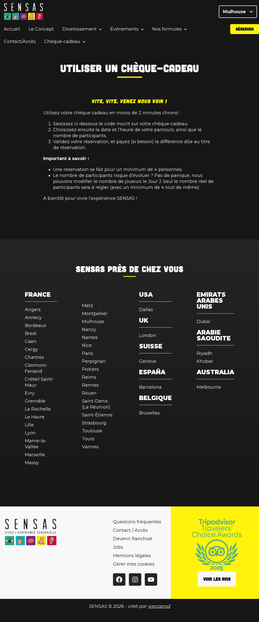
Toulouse (92, 431)
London (147, 335)
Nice (87, 345)
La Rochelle (38, 409)
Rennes (90, 385)
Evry (30, 393)
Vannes (90, 447)
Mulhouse (238, 12)
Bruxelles (149, 413)
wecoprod (159, 606)
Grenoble (35, 401)
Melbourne (209, 387)
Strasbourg (94, 423)
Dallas (146, 309)
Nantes (90, 337)
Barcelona (150, 387)
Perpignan (94, 361)
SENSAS (90, 269)
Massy (32, 462)
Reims (89, 377)
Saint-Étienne (97, 415)
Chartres (34, 357)
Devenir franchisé (132, 538)
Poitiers (90, 369)
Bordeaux (35, 325)
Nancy (89, 329)
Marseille (35, 454)
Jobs (118, 547)
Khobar (205, 361)
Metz (87, 305)
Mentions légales (132, 555)
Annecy (33, 317)
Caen (31, 341)
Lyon (30, 433)
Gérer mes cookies (133, 564)
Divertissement (79, 31)
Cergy (31, 349)
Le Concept (41, 30)
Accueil (12, 30)
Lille (29, 425)
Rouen (89, 393)
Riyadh (204, 353)
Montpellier (95, 313)
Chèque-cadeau (62, 43)
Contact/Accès (20, 43)
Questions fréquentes (137, 522)
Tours (88, 439)
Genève (147, 361)
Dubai (203, 321)
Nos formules (167, 31)
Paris (87, 353)
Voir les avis (216, 579)
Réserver (245, 30)
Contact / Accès (130, 530)
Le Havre (34, 417)
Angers (33, 309)
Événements (124, 31)
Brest (31, 333)
